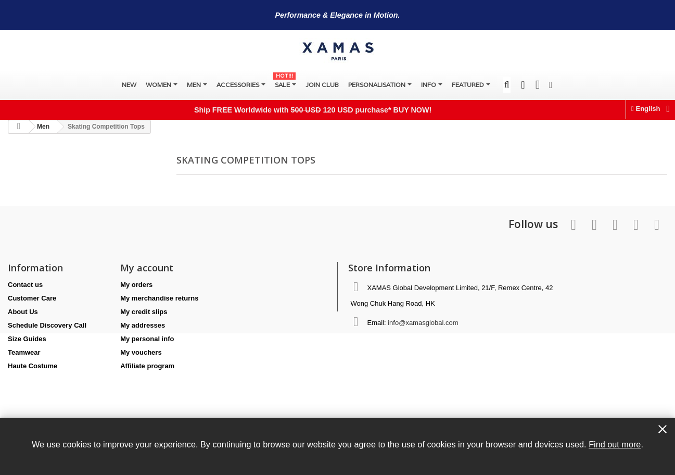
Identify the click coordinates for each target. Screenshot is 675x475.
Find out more (615, 444)
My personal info (147, 339)
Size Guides (27, 339)
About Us (23, 312)
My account (146, 267)
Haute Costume (32, 366)
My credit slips (143, 312)
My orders (136, 285)
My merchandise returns (159, 298)
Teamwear (24, 352)
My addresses (142, 325)
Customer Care (32, 298)
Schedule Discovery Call (47, 325)
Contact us (25, 285)
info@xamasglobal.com (423, 323)
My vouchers (140, 352)
